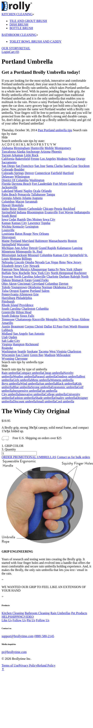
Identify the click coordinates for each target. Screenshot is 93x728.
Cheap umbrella (53, 373)
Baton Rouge (23, 233)
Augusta (37, 198)
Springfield (9, 212)
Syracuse (7, 276)
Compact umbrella (31, 373)
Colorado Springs (13, 173)
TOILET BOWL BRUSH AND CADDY (35, 41)
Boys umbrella (11, 383)
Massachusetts (58, 240)
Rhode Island (10, 305)
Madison (50, 355)
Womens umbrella (61, 380)
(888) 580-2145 (44, 636)
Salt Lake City (11, 340)
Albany (77, 269)
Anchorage (33, 151)
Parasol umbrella (46, 376)
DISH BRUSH (19, 24)
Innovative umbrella (32, 394)
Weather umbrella (24, 376)
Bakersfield (22, 158)
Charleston (28, 308)
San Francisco (25, 166)
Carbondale (34, 208)
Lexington (31, 226)
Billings (27, 258)
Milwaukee (63, 355)
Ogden (13, 337)
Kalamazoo (64, 248)
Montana (15, 258)
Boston (72, 240)
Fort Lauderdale (42, 183)
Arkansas (17, 155)
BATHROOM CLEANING (20, 34)
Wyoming (8, 358)
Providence (26, 305)
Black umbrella (66, 383)
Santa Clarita (54, 166)
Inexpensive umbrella (26, 390)
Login (5, 52)
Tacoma (43, 351)
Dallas (48, 326)
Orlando (46, 191)
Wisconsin (8, 355)
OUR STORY (10, 48)
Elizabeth (7, 265)
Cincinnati (24, 283)
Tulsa (5, 290)
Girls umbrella (22, 380)
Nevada (40, 262)
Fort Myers (60, 183)
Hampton (19, 344)
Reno (62, 262)
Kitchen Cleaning (13, 613)
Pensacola (24, 194)
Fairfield (56, 173)
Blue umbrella (22, 387)
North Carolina (23, 276)
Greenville (8, 312)
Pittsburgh (8, 301)
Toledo (6, 287)
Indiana (21, 212)
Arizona (45, 151)
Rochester (80, 273)
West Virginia (58, 351)
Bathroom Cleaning (37, 613)
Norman (47, 287)
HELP (6, 616)
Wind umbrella (29, 383)
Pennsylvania (10, 294)
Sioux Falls (27, 315)
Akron (13, 283)
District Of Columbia (15, 180)
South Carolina (11, 308)
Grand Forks (41, 280)
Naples (27, 191)
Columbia (46, 255)
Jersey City (21, 265)
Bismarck (18, 280)
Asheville (40, 276)
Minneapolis (24, 251)
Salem (45, 290)
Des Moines (34, 219)
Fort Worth (70, 326)
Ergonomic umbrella (65, 387)
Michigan (8, 248)
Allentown (26, 294)
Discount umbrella (24, 401)
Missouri (33, 255)
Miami (18, 191)
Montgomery (63, 148)
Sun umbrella (47, 383)
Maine (6, 240)
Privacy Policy (28, 665)
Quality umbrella (65, 397)
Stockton (84, 166)
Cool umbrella (65, 401)
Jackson (22, 255)
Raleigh (75, 276)
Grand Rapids (47, 248)
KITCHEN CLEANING (18, 14)
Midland (7, 333)
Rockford (69, 208)
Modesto (62, 158)
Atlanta (26, 198)
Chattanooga (23, 319)
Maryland (28, 240)
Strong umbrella (41, 387)
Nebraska (7, 262)
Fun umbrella (48, 390)
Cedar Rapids (17, 219)
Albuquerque (38, 269)
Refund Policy (46, 665)
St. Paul (37, 251)
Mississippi (9, 255)
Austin (6, 326)
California (8, 158)
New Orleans (40, 233)
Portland (16, 240)
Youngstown (19, 287)
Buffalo (6, 273)
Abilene (84, 319)
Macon (19, 201)
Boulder (19, 169)
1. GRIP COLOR (12, 445)
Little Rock (31, 155)
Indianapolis (82, 212)
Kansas (6, 223)
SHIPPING (17, 616)
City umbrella (10, 394)
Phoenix (56, 151)
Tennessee (8, 319)
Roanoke (7, 348)
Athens (16, 198)
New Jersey (74, 262)
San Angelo (20, 333)
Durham (64, 276)
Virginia (7, 344)
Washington (36, 180)
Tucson (6, 155)
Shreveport (8, 237)
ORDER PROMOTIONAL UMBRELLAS (29, 457)
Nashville (64, 319)
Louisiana (8, 233)
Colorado (7, 169)
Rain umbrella (11, 373)
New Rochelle (21, 273)
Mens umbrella (40, 380)
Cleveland (38, 283)
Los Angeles (48, 158)
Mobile (49, 148)
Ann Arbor (21, 248)
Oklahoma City (62, 287)
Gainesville (75, 183)
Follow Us (19, 620)
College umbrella (56, 394)
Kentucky (18, 226)
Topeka (45, 223)
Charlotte (52, 276)
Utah (5, 337)
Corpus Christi (34, 326)
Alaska (20, 151)
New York (65, 269)
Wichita (7, 226)
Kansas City (19, 223)
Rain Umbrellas (60, 613)
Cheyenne (21, 358)
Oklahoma (34, 287)
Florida (6, 183)
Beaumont (17, 326)
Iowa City (49, 219)
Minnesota (8, 251)
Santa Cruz (70, 166)
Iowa (5, 219)
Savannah (31, 201)
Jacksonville (9, 187)
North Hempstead (62, 273)
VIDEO (29, 616)
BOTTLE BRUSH (21, 28)
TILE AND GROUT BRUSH (28, 21)
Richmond (32, 344)
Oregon (14, 290)
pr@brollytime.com (14, 652)
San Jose (39, 166)
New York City (40, 273)
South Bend (9, 215)
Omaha (29, 262)
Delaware (8, 176)
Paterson (7, 269)
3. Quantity (9, 449)
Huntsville (37, 148)
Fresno (35, 158)
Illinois (22, 208)
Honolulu (17, 205)
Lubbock (7, 330)
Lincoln (19, 262)
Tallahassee (38, 194)
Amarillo (7, 323)
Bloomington (35, 212)
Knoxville (38, 319)
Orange (80, 158)
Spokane (32, 351)
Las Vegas (51, 262)
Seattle (21, 351)
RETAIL (24, 48)
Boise (13, 208)
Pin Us (31, 620)
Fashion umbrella (24, 397)
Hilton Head (24, 312)
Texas (75, 319)
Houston (83, 326)
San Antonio (36, 333)
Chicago (48, 208)
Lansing (77, 248)
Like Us (7, 620)
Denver (29, 173)
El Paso (57, 326)
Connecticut (42, 173)
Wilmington (22, 176)
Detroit (33, 248)
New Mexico (21, 269)
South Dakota (10, 315)
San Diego (8, 166)
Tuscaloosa (9, 151)
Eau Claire (22, 355)
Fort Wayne (66, 212)
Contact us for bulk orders (73, 457)
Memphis (52, 319)
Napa (72, 158)
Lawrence (34, 223)
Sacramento (9, 162)
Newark (34, 265)
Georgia (7, 198)
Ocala (36, 191)
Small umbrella (46, 401)
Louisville (8, 230)
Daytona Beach (21, 183)
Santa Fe (53, 269)
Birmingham (22, 148)
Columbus (8, 201)
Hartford (68, 173)
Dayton (63, 283)
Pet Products (79, 613)
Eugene (24, 290)
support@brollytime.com (18, 636)
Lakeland (7, 191)
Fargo (28, 280)
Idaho (5, 208)
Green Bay (37, 355)
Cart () (14, 52)
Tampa (50, 194)
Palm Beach (9, 194)
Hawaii (6, 205)
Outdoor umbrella (68, 376)
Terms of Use (10, 665)
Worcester (23, 244)
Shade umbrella (45, 397)
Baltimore (41, 240)
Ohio (5, 283)
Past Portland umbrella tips (55, 130)
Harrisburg (8, 298)
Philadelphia (24, 298)
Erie (36, 294)
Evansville (51, 212)
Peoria (58, 208)
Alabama (7, 148)
